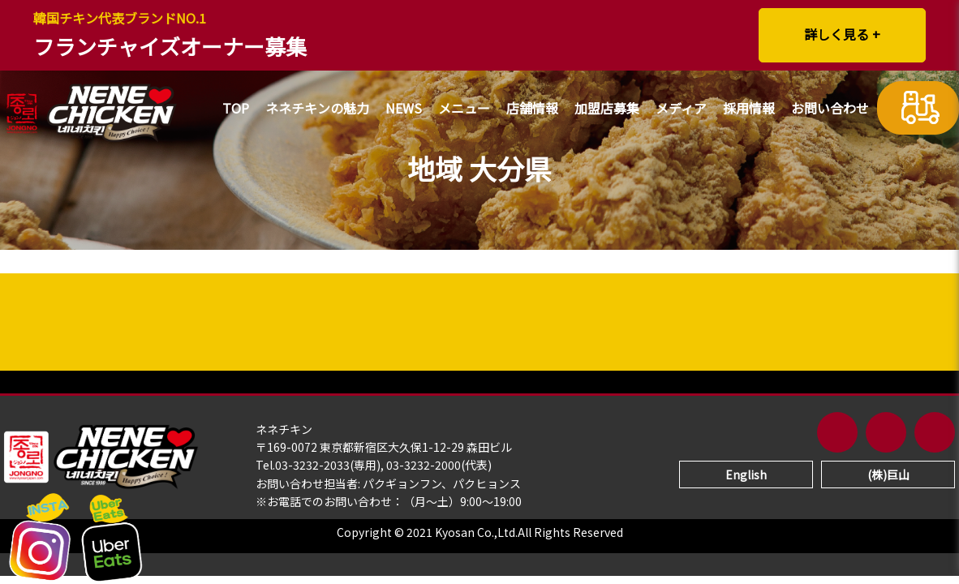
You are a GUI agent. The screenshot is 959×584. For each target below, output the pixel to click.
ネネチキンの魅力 (317, 109)
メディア (681, 109)
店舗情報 (532, 109)
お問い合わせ (830, 109)
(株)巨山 (888, 474)
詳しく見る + (842, 34)
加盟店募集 (606, 109)
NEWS (403, 109)
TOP (235, 109)
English (746, 474)
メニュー (464, 109)
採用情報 (749, 109)
